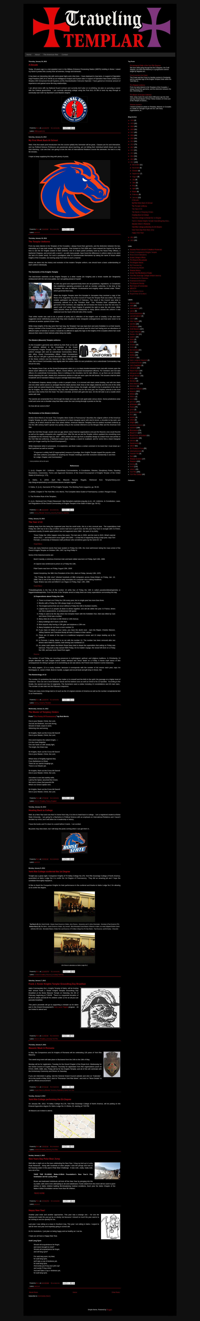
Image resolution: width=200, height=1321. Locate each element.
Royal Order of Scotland (138, 294)
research (53, 513)
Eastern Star (134, 334)
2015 (132, 153)
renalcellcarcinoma (136, 425)
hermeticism (134, 350)
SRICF (132, 446)
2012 (132, 162)
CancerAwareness (136, 313)
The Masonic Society (137, 283)
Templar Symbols (136, 105)
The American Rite (50, 55)
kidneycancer (134, 373)
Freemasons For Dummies (139, 278)
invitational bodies (39, 974)
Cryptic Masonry (39, 1090)
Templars (60, 513)
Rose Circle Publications (138, 255)
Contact (65, 55)
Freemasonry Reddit (137, 268)
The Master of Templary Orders (44, 712)
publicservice (134, 412)
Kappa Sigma (134, 371)
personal (42, 131)
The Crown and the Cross (138, 75)
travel (66, 1090)
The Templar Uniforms (39, 242)
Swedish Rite (134, 454)
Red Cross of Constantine (138, 286)
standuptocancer (135, 451)
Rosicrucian (134, 430)
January (135, 197)
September (136, 173)
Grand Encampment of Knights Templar (143, 252)
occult (132, 399)
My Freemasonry (135, 265)
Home (29, 55)
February (135, 194)
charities (133, 324)
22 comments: (54, 510)
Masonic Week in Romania (41, 1048)
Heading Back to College (41, 810)
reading (132, 417)
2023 (132, 129)
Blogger (109, 1310)
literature (133, 381)
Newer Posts (33, 1292)
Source (36, 654)
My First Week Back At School (43, 140)
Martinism (133, 386)
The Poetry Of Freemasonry (45, 716)
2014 (132, 156)
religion (132, 422)
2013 (132, 159)
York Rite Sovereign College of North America (145, 275)
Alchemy (133, 303)
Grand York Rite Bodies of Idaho (141, 273)
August (135, 177)
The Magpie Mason (136, 262)
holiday (132, 355)
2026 (132, 120)
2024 (132, 126)
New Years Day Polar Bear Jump (44, 1159)
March (134, 191)
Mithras (132, 396)
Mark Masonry (135, 384)
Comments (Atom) (44, 1296)
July (133, 179)
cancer (132, 311)
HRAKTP (133, 288)
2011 (132, 237)
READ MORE (39, 1193)
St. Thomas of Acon (136, 291)
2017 (132, 147)
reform (132, 420)
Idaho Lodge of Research (138, 360)
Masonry (48, 974)
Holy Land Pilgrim (61, 1007)
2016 (132, 150)
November (136, 168)
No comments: (55, 128)
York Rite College (136, 474)
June (134, 183)
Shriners (133, 441)
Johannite (133, 368)
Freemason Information (138, 281)
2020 (132, 138)
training (132, 464)
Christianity (134, 326)
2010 (132, 240)
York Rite (66, 513)
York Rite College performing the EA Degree (50, 1099)
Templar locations (136, 459)
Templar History (135, 270)
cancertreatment (135, 316)
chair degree (134, 321)
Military (36, 131)
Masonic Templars (44, 513)
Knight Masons (135, 376)
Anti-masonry (134, 308)
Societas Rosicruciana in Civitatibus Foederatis (146, 249)
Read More (38, 544)
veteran (132, 469)
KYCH (132, 378)
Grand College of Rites (137, 257)
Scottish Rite (134, 438)
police (132, 409)
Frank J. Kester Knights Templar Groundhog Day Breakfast (57, 984)
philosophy (133, 404)
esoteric (132, 337)
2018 (132, 144)
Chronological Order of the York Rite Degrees (145, 65)
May (134, 185)
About (37, 55)
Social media (134, 443)
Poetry (48, 801)
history (36, 513)
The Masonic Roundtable (138, 260)
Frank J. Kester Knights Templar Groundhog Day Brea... (151, 221)
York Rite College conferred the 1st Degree (49, 871)
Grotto (132, 347)
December (136, 165)
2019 (132, 141)
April (134, 188)
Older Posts (116, 1292)
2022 (132, 132)
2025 (132, 123)
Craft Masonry (135, 329)
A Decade (33, 65)
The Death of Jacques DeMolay (140, 95)
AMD (131, 306)
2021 (132, 135)
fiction (132, 339)
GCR (131, 342)
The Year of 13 (35, 522)
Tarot (131, 456)
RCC (131, 415)
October (135, 171)
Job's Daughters (135, 365)
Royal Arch (60, 1090)
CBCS (132, 319)
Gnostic (132, 345)
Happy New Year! (37, 1210)
